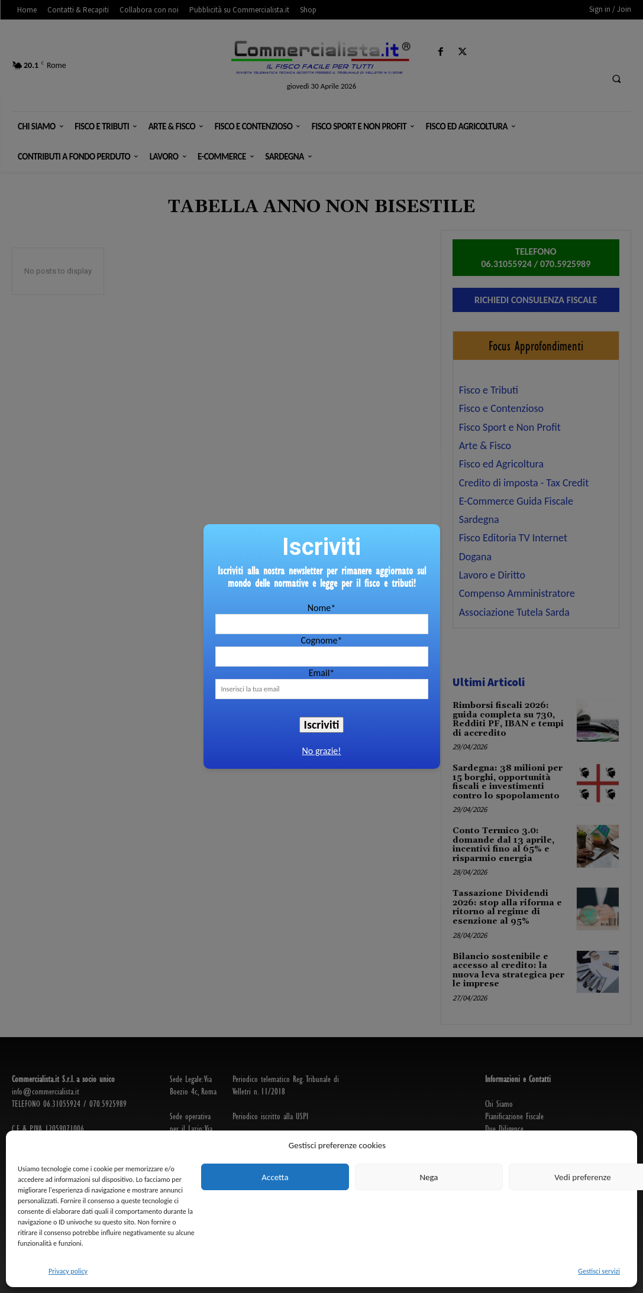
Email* (322, 672)
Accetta (274, 1177)
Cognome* (321, 640)
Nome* (321, 607)
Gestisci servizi (599, 1271)
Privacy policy (68, 1271)
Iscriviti (322, 724)
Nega (428, 1177)
